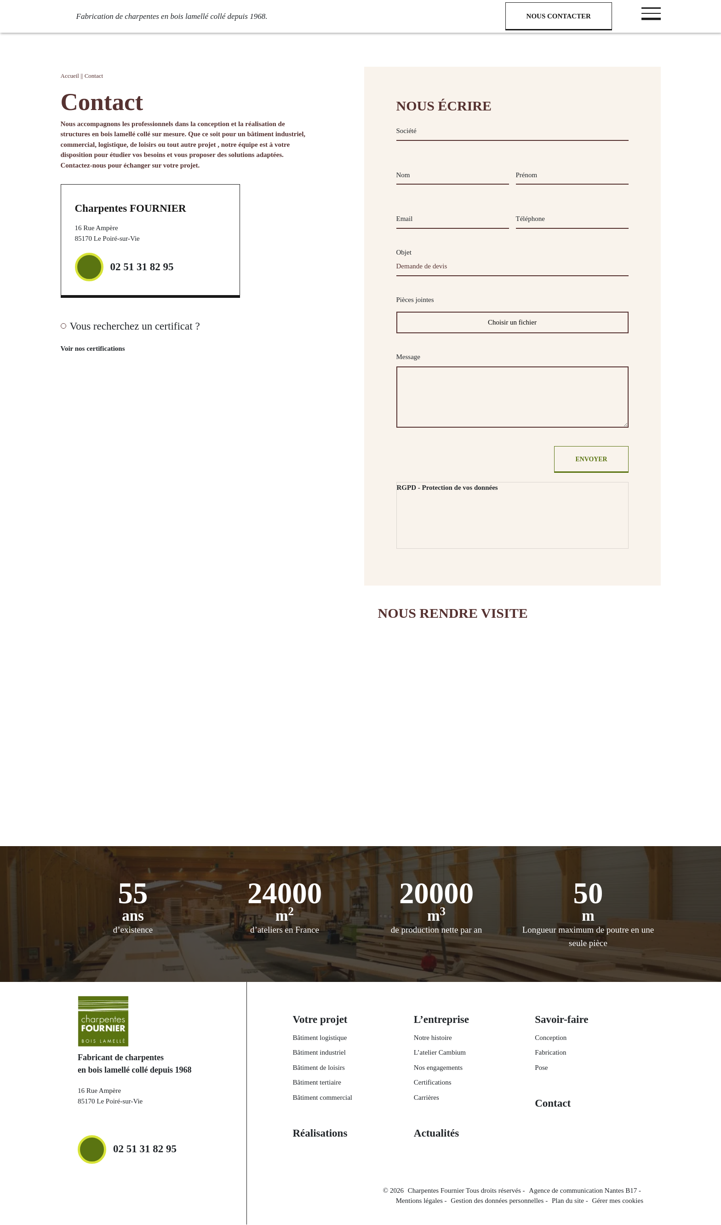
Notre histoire (433, 1038)
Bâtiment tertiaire (317, 1083)
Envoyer (590, 460)
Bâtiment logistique (320, 1038)
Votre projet (320, 1020)
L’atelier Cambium (440, 1053)
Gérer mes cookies (617, 1201)
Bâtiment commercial (323, 1098)
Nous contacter (558, 16)
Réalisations (320, 1134)
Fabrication (550, 1053)
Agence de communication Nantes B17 (583, 1191)
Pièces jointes (415, 299)
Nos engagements (438, 1068)
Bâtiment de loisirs (319, 1068)
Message (408, 356)
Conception (550, 1038)
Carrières (426, 1098)
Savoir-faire (561, 1020)
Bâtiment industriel (319, 1053)
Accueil (70, 75)
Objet (404, 252)
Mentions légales (419, 1201)
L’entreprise (441, 1020)
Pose (541, 1068)
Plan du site (568, 1201)
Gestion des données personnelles (497, 1201)
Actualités (436, 1134)
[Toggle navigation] (651, 13)
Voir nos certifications (106, 349)
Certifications (433, 1083)
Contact (553, 1104)
